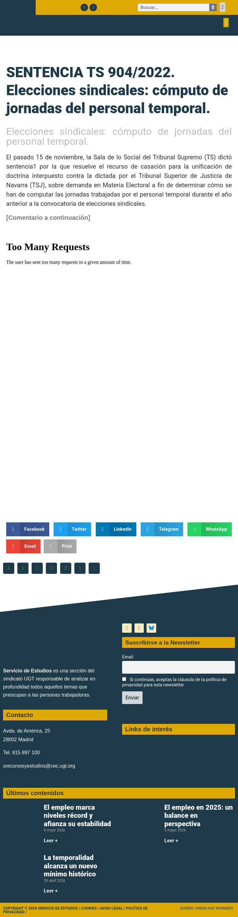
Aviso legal (111, 908)
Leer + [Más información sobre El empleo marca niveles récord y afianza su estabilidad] (51, 841)
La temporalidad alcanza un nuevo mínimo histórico (70, 866)
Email (127, 657)
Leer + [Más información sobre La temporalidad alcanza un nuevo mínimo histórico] (51, 891)
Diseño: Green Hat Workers (206, 908)
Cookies (89, 908)
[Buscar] (213, 7)
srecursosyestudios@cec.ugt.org (39, 766)
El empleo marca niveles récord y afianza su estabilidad (77, 816)
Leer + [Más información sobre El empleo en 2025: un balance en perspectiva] (171, 841)
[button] (222, 7)
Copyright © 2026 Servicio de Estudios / (42, 908)
